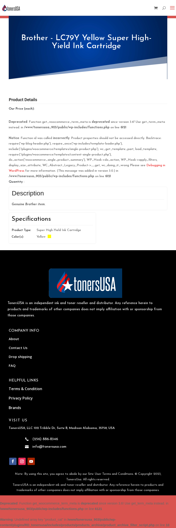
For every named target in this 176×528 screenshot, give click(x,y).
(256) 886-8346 (45, 439)
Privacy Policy (21, 398)
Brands (15, 407)
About (14, 338)
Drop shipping (20, 356)
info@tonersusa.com (49, 447)
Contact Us (18, 347)
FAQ (12, 365)
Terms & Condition (25, 388)
